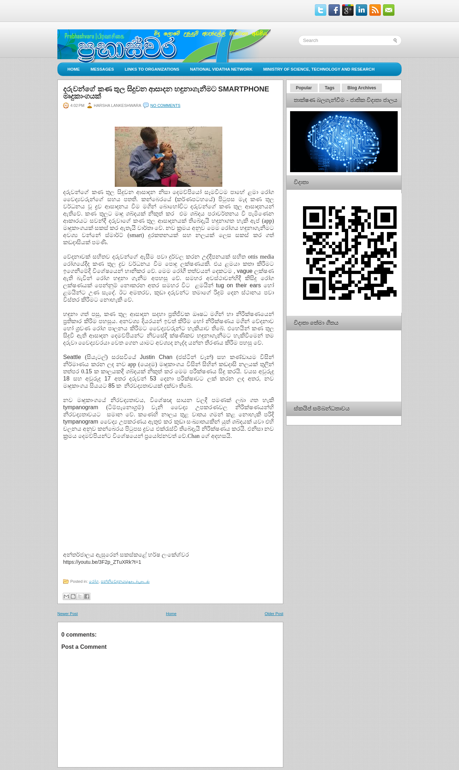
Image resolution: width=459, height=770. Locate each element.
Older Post (274, 613)
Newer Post (67, 613)
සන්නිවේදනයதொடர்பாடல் (125, 581)
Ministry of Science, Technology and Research (319, 69)
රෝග (94, 581)
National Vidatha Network (221, 69)
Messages (102, 69)
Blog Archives (361, 87)
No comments (165, 105)
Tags (330, 87)
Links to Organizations (152, 69)
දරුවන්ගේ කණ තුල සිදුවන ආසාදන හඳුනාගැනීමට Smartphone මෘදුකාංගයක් (166, 92)
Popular (304, 87)
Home (73, 69)
